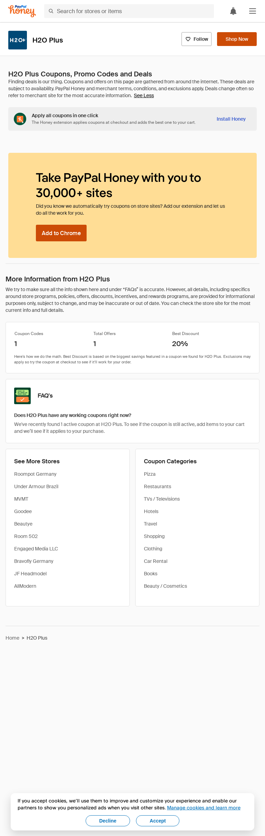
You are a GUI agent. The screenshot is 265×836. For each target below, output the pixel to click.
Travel (150, 524)
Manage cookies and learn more (204, 807)
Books (150, 573)
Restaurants (157, 486)
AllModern (25, 586)
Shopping (154, 536)
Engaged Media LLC (36, 549)
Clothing (153, 549)
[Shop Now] (237, 39)
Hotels (151, 511)
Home (12, 638)
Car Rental (155, 561)
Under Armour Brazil (36, 486)
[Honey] (22, 11)
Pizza (150, 474)
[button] (252, 11)
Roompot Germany (35, 474)
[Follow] (196, 39)
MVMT (21, 499)
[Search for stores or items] (129, 11)
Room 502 (26, 536)
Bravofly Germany (33, 561)
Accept (158, 821)
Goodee (23, 511)
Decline (108, 821)
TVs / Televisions (162, 499)
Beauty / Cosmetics (165, 586)
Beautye (23, 524)
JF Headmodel (30, 573)
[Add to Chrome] (61, 233)
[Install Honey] (231, 119)
